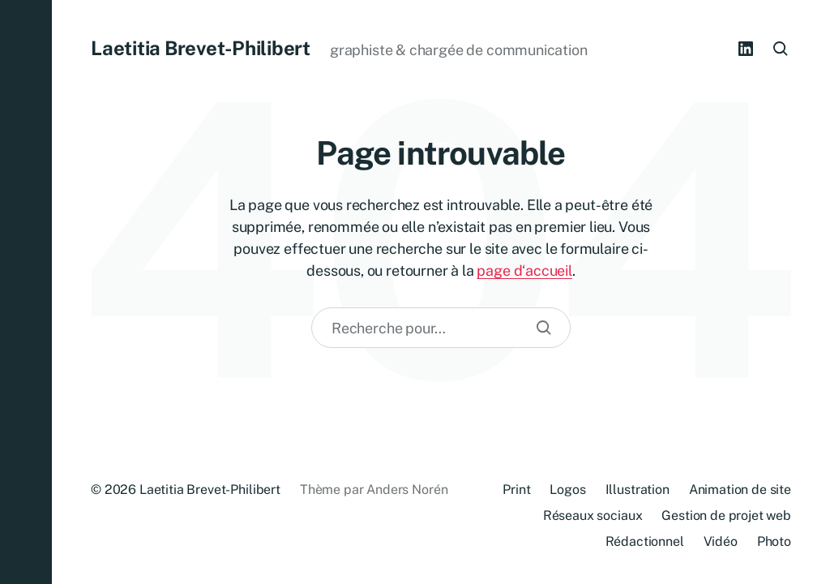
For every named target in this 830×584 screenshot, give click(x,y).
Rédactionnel (644, 541)
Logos (567, 489)
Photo (774, 541)
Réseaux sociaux (593, 515)
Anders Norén (406, 489)
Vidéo (721, 541)
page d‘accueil (524, 270)
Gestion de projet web (726, 515)
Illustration (637, 489)
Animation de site (740, 489)
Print (516, 489)
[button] (26, 292)
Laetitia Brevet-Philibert (200, 48)
